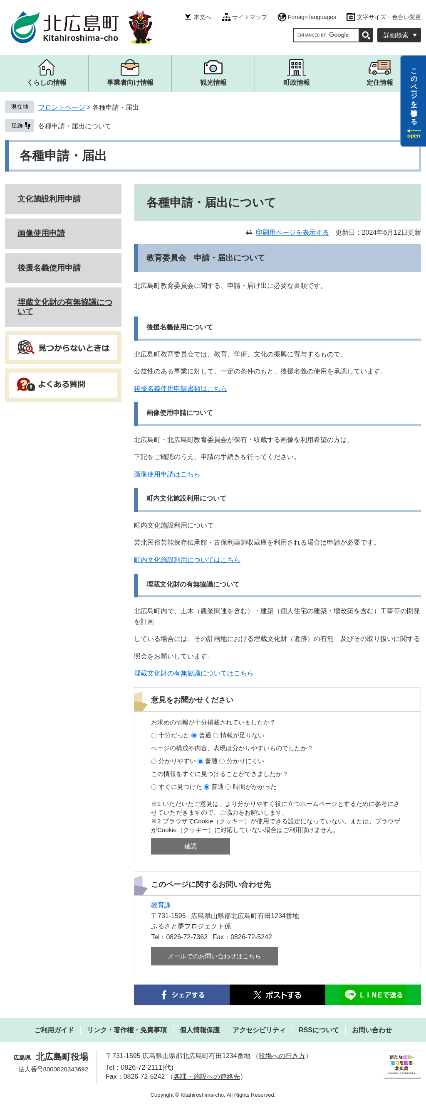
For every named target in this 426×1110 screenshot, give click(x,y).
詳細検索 (396, 35)
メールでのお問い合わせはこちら (214, 956)
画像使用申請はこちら (167, 474)
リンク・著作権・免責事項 (127, 1030)
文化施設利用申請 (49, 198)
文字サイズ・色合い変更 (389, 17)
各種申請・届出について (74, 126)
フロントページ (61, 107)
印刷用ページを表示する (292, 232)
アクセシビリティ (259, 1030)
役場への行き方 (282, 1055)
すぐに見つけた (180, 786)
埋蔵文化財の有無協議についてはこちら (194, 673)
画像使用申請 (41, 233)
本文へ (202, 17)
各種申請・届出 (63, 155)
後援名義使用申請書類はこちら (180, 388)
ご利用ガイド (54, 1030)
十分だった (174, 735)
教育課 (161, 905)
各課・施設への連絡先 (206, 1076)
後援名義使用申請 (49, 267)
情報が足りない (242, 735)
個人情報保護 (200, 1030)
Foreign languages (312, 17)
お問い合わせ (372, 1030)
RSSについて (319, 1030)
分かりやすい (177, 760)
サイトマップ (249, 17)
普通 (205, 735)
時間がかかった (255, 786)
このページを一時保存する (414, 92)
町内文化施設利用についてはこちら (187, 559)
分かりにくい (245, 760)
